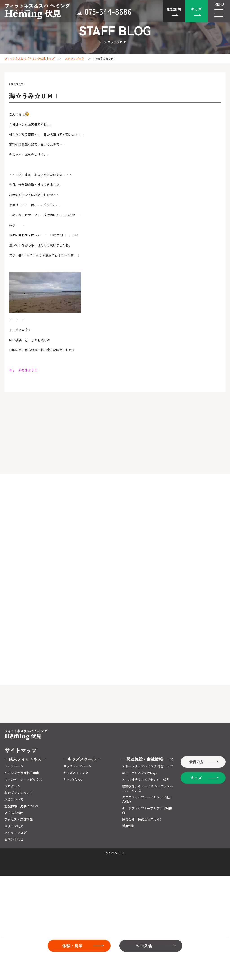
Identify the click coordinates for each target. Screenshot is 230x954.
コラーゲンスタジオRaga (139, 773)
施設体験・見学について (21, 806)
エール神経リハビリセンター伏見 (145, 780)
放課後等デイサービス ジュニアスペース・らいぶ (147, 788)
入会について (13, 799)
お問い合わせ (13, 839)
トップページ (13, 766)
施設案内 (174, 9)
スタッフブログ (74, 58)
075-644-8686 (104, 11)
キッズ (196, 9)
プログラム (12, 786)
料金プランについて (18, 793)
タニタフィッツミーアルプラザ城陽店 (147, 810)
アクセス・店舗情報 (18, 819)
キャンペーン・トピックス (23, 780)
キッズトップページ (77, 766)
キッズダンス (72, 780)
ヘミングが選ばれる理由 (21, 773)
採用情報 (128, 826)
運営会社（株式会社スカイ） (142, 819)
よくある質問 (13, 813)
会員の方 (196, 762)
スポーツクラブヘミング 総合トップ (147, 766)
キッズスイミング (75, 773)
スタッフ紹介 (13, 826)
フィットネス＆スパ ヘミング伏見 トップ (29, 58)
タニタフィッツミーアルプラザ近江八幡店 (147, 799)
